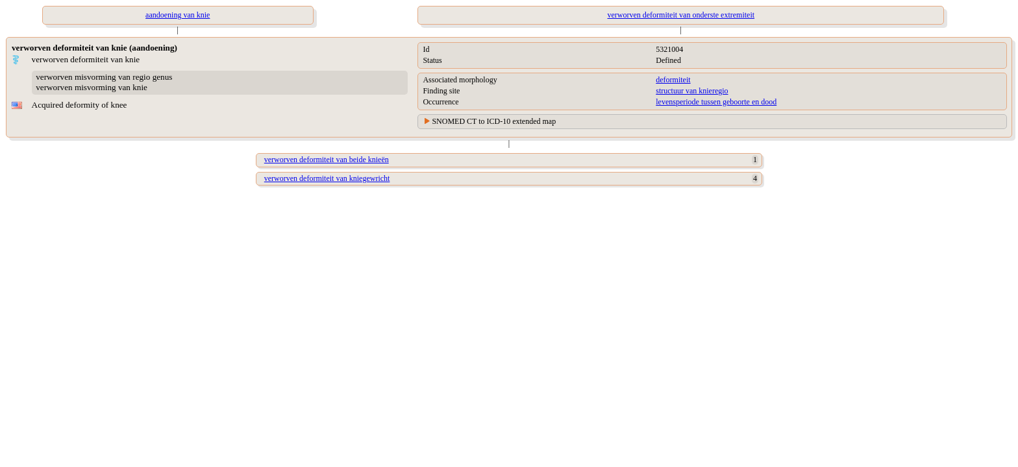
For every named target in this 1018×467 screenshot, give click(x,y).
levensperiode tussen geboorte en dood (716, 101)
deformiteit (673, 79)
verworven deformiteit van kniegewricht (327, 178)
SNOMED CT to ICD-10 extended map (494, 121)
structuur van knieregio (692, 90)
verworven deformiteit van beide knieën (326, 159)
